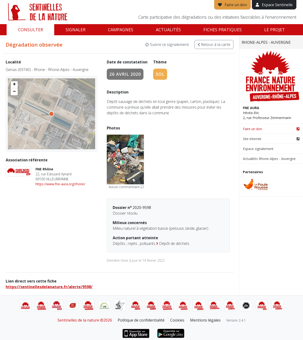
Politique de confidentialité (141, 320)
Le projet (274, 29)
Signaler (75, 29)
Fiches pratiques (222, 29)
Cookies (177, 320)
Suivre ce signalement (167, 44)
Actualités (168, 29)
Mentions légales (205, 320)
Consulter (30, 29)
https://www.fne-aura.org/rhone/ (60, 184)
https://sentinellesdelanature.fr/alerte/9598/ (49, 286)
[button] (14, 84)
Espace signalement (258, 148)
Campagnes (120, 29)
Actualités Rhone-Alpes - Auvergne (269, 158)
